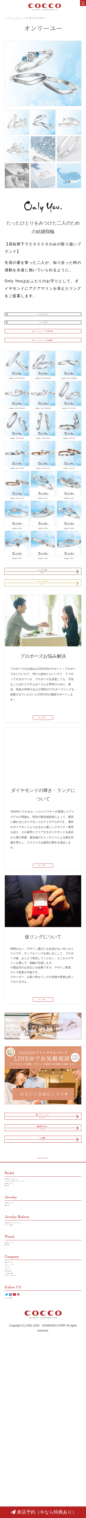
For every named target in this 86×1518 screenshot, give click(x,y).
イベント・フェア (16, 1423)
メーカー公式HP (43, 329)
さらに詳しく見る (43, 316)
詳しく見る (40, 807)
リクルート (11, 1434)
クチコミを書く (14, 1481)
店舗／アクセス (14, 1418)
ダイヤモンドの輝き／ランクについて (28, 1310)
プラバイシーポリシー (18, 1449)
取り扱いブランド (16, 1315)
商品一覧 (10, 1321)
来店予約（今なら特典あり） (44, 1512)
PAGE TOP (42, 1281)
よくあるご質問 (14, 1444)
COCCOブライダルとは (19, 1305)
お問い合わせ (13, 1439)
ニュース (10, 1428)
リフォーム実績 (14, 1372)
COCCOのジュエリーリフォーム (25, 1367)
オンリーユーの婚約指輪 (40, 343)
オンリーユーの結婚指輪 (40, 358)
